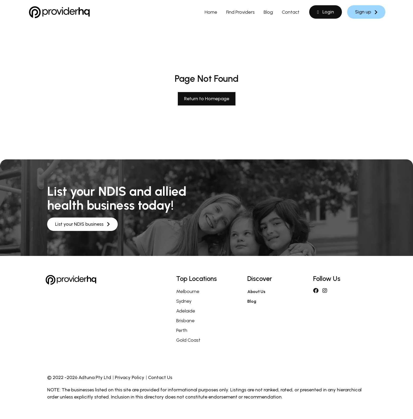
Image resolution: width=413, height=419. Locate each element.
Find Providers (240, 12)
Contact (290, 12)
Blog (268, 12)
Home (211, 12)
